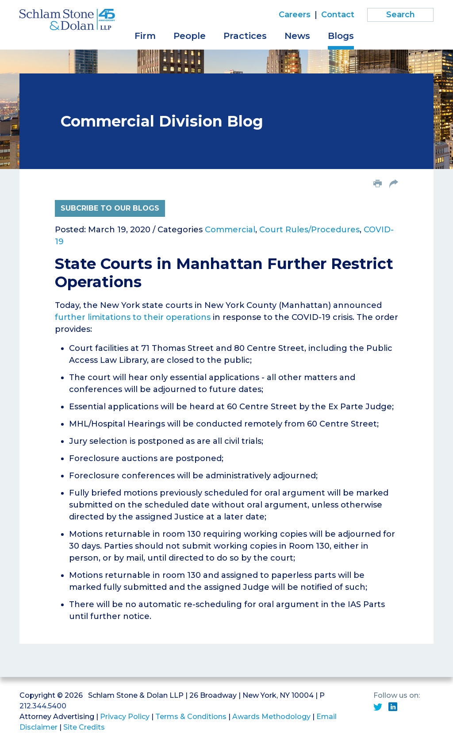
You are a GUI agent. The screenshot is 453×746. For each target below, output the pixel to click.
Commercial (230, 230)
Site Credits (84, 727)
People (189, 36)
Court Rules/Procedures (309, 230)
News (297, 36)
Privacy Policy (125, 716)
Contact (337, 14)
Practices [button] (245, 36)
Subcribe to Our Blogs (110, 208)
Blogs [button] (341, 36)
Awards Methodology (271, 716)
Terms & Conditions (190, 716)
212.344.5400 (42, 706)
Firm (145, 36)
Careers (295, 14)
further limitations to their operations (133, 317)
